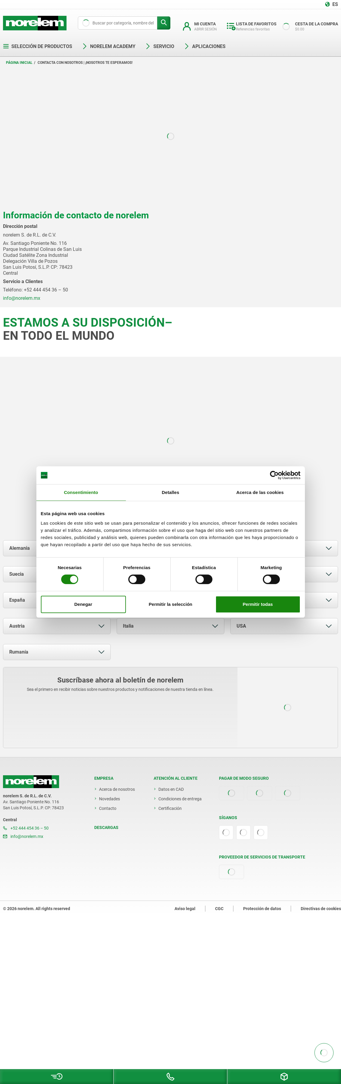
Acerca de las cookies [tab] (260, 492)
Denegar (83, 604)
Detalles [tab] (170, 492)
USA (241, 626)
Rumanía (18, 652)
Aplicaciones (205, 46)
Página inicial (19, 62)
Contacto (107, 808)
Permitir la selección (170, 604)
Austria (17, 626)
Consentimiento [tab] (81, 492)
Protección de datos (262, 908)
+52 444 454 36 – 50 (26, 828)
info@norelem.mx (23, 836)
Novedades (109, 798)
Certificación (170, 808)
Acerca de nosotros (117, 789)
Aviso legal (185, 908)
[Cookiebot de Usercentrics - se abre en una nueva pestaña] (274, 475)
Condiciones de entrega (180, 798)
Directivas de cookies (321, 908)
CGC (219, 908)
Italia (128, 626)
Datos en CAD (171, 789)
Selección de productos (37, 46)
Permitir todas (258, 604)
